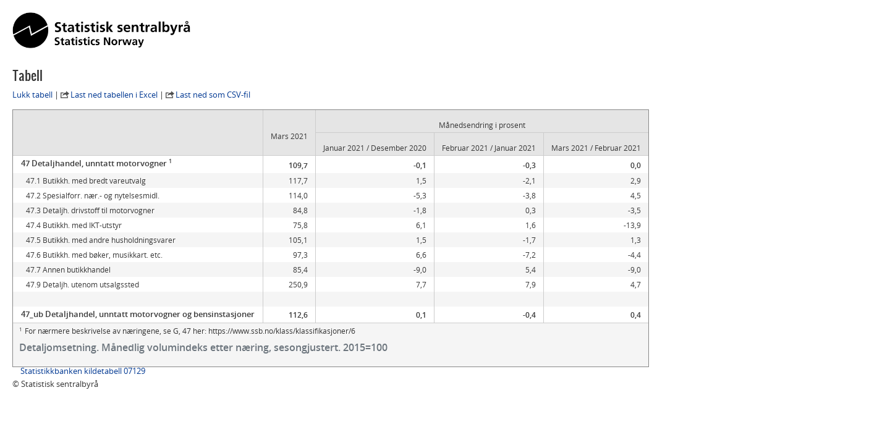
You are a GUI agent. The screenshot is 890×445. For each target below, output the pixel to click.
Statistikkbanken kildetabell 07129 (82, 370)
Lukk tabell (32, 94)
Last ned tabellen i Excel (114, 94)
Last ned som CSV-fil (213, 94)
